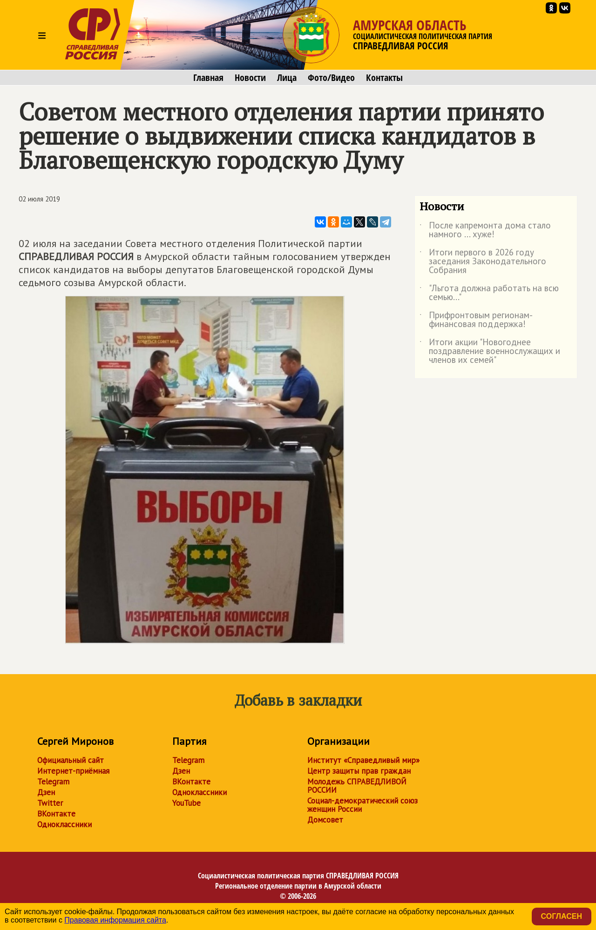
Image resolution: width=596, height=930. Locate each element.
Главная (208, 78)
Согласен (561, 916)
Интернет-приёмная (73, 771)
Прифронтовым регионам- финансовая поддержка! (476, 320)
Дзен (46, 792)
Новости (250, 78)
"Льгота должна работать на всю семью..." (489, 293)
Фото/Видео (331, 78)
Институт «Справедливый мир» (363, 760)
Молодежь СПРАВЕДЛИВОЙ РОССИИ (356, 785)
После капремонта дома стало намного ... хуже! (485, 230)
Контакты (384, 78)
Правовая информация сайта (115, 920)
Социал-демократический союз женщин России (362, 804)
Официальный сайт (70, 760)
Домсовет (325, 820)
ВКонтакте (56, 814)
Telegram (53, 781)
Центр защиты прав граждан (359, 771)
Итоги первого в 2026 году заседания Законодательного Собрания (483, 261)
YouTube (186, 803)
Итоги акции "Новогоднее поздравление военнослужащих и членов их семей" (490, 351)
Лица (287, 78)
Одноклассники (64, 824)
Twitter (50, 803)
